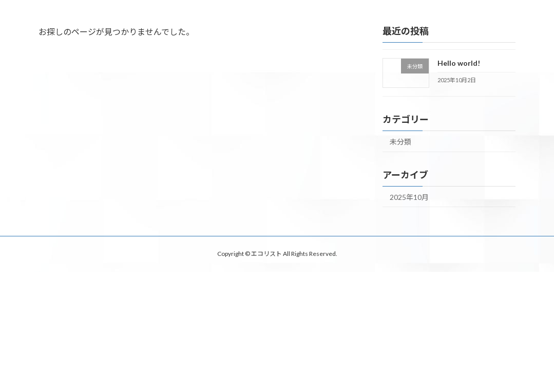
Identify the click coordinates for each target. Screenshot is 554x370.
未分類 (400, 141)
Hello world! (458, 63)
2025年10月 (409, 197)
